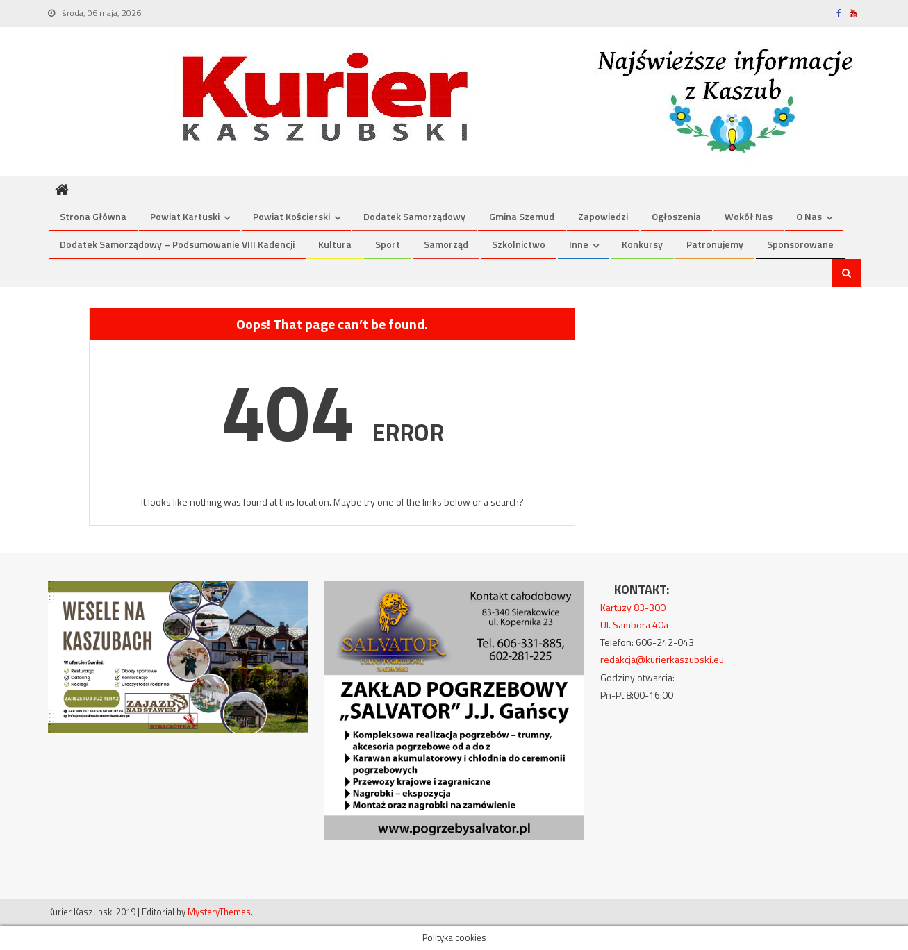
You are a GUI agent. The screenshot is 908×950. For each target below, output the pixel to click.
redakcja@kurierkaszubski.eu (662, 659)
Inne (578, 244)
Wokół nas (749, 216)
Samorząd (446, 244)
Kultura (335, 244)
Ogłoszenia (676, 216)
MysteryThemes (219, 912)
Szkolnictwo (518, 244)
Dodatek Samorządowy (414, 216)
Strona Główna (93, 216)
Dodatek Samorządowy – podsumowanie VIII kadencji (177, 244)
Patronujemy (714, 244)
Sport (387, 244)
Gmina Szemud (521, 216)
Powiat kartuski (185, 216)
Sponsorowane (800, 244)
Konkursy (642, 244)
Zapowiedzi (603, 216)
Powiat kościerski (291, 216)
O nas (809, 216)
